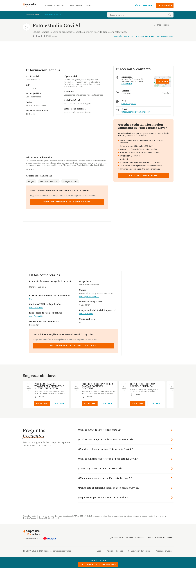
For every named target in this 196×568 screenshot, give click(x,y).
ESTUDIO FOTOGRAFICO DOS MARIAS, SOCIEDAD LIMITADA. (97, 386)
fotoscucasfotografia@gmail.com (135, 112)
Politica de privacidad (165, 551)
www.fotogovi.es (128, 104)
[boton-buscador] (169, 14)
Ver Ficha (59, 403)
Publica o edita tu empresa (161, 538)
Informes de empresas (54, 5)
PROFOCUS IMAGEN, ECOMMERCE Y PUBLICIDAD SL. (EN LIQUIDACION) (49, 386)
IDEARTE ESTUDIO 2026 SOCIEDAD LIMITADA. (142, 385)
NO (30, 299)
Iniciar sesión (165, 5)
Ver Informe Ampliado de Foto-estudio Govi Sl (67, 202)
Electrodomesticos (48, 181)
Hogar (31, 181)
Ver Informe (42, 403)
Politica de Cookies (115, 551)
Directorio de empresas (80, 5)
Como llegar (126, 83)
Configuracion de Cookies (139, 551)
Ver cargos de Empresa (89, 297)
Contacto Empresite (136, 538)
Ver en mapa (162, 81)
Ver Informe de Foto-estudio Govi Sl (98, 564)
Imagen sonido (70, 181)
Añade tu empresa (143, 5)
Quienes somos (117, 538)
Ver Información (36, 308)
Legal (99, 551)
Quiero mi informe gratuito (143, 175)
